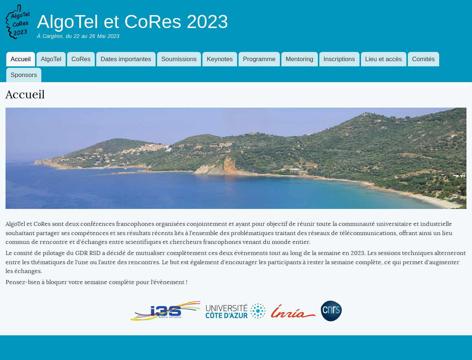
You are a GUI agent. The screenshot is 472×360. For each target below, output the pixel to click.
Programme (259, 59)
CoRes (81, 59)
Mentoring (299, 59)
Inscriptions (339, 59)
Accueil (21, 59)
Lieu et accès (383, 59)
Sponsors (24, 74)
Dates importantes (126, 59)
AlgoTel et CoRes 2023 (132, 21)
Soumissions (179, 59)
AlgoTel (51, 59)
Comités (423, 59)
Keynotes (220, 59)
